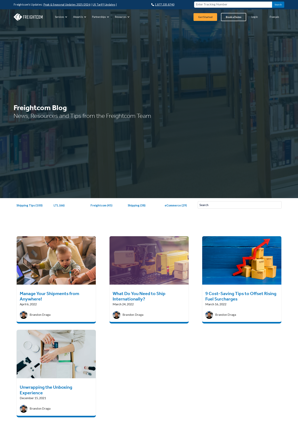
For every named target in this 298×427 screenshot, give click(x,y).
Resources (122, 16)
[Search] (240, 205)
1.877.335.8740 (162, 4)
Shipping (137, 205)
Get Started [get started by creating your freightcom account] (205, 17)
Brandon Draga (40, 314)
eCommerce (176, 205)
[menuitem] (61, 17)
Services (61, 16)
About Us (80, 16)
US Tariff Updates (103, 4)
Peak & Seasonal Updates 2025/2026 (66, 4)
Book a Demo (233, 17)
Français (274, 16)
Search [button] (278, 4)
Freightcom (101, 205)
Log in (255, 16)
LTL (59, 205)
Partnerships (101, 16)
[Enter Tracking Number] (233, 5)
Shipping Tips (29, 205)
